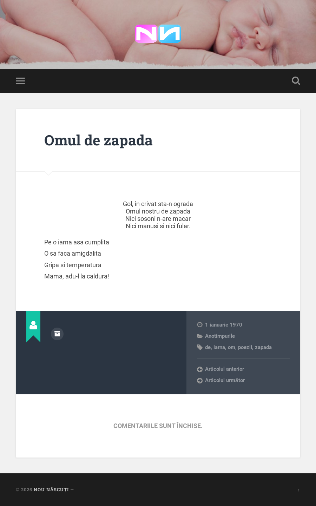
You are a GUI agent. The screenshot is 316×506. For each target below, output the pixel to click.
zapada (263, 347)
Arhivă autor (57, 334)
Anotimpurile (220, 336)
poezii (245, 347)
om (231, 347)
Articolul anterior (224, 369)
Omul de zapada (98, 140)
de (208, 347)
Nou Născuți (51, 489)
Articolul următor (225, 380)
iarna (219, 347)
